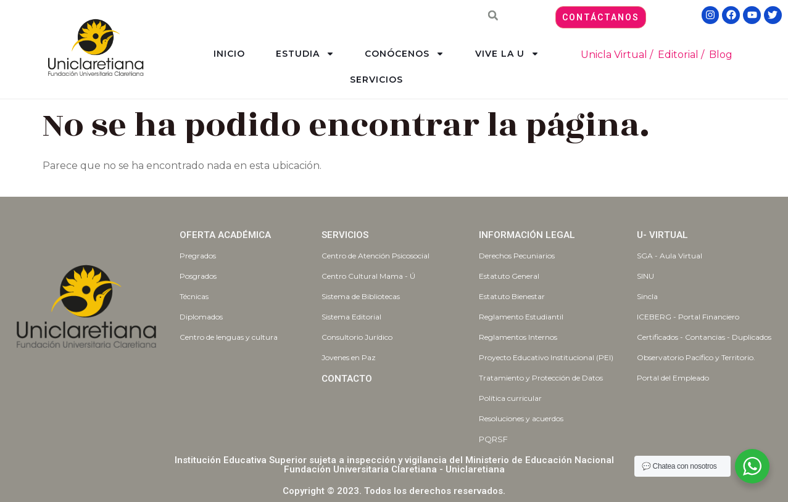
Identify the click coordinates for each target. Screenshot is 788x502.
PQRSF (493, 439)
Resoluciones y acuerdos (521, 418)
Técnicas (194, 296)
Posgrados (198, 276)
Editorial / (681, 54)
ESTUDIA (305, 53)
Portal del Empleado (673, 377)
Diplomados (201, 316)
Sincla (647, 296)
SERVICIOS (376, 79)
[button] (493, 15)
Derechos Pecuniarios (517, 255)
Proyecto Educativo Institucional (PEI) (546, 357)
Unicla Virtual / (617, 54)
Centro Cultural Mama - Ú (368, 276)
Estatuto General (509, 276)
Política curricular (510, 398)
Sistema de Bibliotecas (360, 296)
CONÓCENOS (404, 53)
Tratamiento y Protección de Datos (541, 377)
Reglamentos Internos (518, 337)
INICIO (229, 53)
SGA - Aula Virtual (669, 255)
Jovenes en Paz (348, 357)
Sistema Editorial (351, 316)
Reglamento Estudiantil (521, 316)
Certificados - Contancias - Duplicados (704, 337)
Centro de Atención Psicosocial (375, 255)
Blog (720, 54)
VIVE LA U (507, 53)
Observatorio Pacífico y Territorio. (696, 357)
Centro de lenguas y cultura (229, 337)
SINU (645, 276)
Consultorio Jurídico (356, 337)
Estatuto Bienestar (512, 296)
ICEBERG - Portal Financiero (688, 316)
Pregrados (198, 255)
